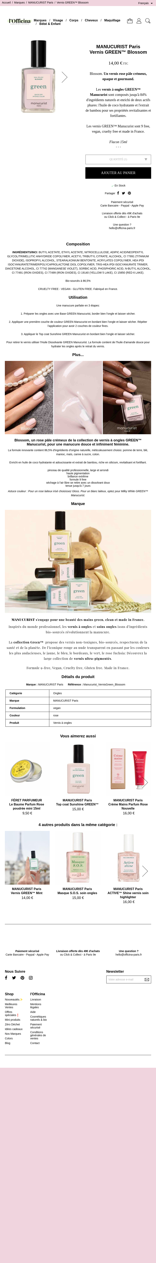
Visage (58, 20)
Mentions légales (35, 1006)
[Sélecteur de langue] (146, 3)
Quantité (116, 159)
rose (109, 653)
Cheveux (91, 20)
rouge (68, 648)
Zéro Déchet (12, 1024)
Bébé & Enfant (50, 23)
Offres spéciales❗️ (12, 1013)
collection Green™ (29, 642)
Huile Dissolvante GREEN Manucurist (64, 342)
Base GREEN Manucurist (75, 313)
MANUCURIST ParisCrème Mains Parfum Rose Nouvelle (128, 804)
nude (82, 648)
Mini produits (12, 1019)
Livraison (35, 999)
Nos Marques (13, 1033)
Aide (33, 1012)
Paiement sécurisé (36, 1026)
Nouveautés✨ (14, 999)
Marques (40, 20)
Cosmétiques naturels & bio (38, 1018)
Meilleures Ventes (11, 1006)
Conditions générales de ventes (38, 1035)
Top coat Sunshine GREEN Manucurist (62, 334)
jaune (51, 653)
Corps (73, 20)
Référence (75, 684)
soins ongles (107, 627)
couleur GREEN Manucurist (71, 321)
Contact (35, 1043)
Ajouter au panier (118, 173)
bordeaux (80, 653)
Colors (9, 1038)
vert (97, 653)
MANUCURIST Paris (118, 46)
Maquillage (112, 20)
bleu (64, 653)
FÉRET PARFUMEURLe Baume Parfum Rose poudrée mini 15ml (26, 804)
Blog (7, 1043)
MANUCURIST (23, 620)
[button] (66, 77)
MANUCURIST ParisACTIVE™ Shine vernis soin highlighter (128, 893)
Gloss (75, 491)
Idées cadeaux (14, 1029)
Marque (31, 684)
